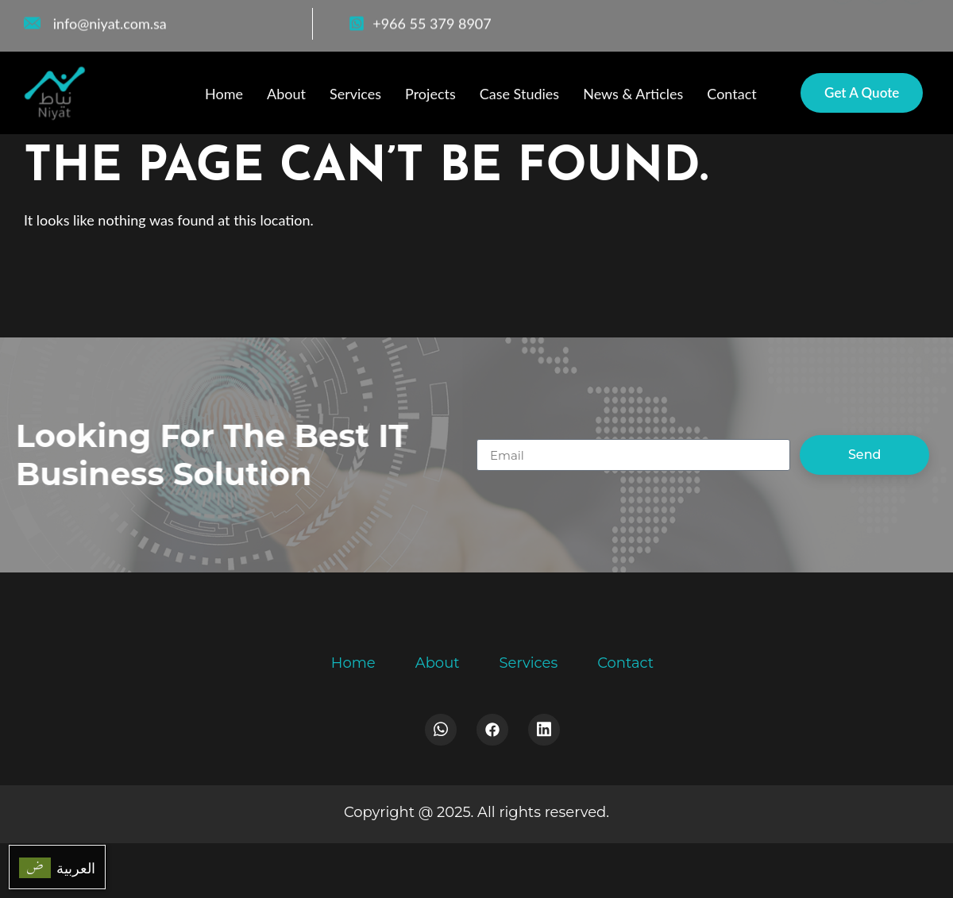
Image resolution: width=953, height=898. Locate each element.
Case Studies (519, 95)
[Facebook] (843, 20)
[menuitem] (57, 867)
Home (224, 95)
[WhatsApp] (877, 20)
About (286, 95)
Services (355, 95)
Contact (731, 95)
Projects (430, 95)
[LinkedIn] (913, 20)
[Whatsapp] (441, 730)
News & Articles (633, 95)
